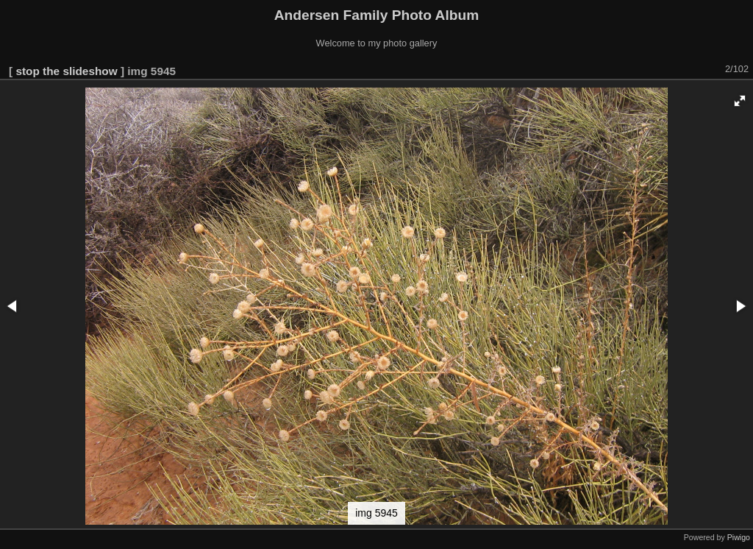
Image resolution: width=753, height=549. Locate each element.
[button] (740, 101)
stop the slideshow (66, 71)
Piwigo (738, 537)
